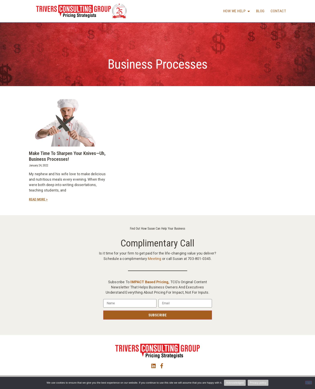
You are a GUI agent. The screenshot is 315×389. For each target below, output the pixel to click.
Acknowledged (235, 382)
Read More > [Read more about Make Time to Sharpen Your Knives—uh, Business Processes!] (38, 199)
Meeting (154, 259)
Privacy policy (258, 382)
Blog (260, 11)
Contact (278, 11)
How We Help (236, 11)
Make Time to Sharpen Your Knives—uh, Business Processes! (67, 156)
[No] (308, 382)
